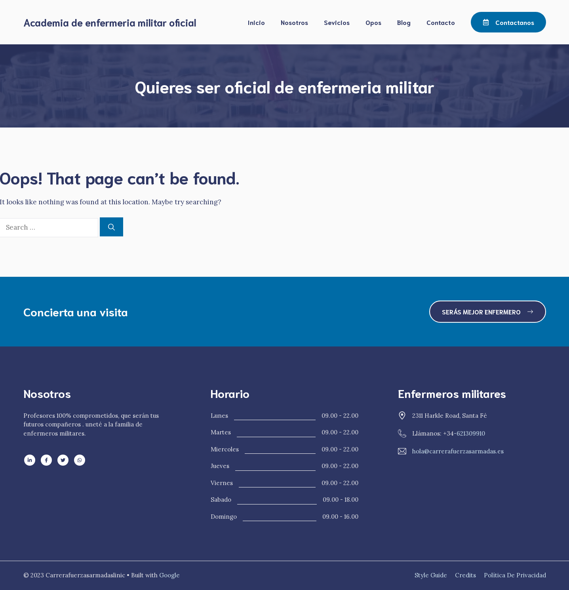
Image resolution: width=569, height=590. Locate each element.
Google (169, 575)
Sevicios (337, 22)
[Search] (111, 226)
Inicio (256, 22)
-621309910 (469, 433)
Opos (373, 22)
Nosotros (294, 22)
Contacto (440, 22)
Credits (465, 575)
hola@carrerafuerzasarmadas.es (458, 451)
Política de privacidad (515, 575)
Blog (404, 22)
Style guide (431, 575)
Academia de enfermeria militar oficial (109, 22)
